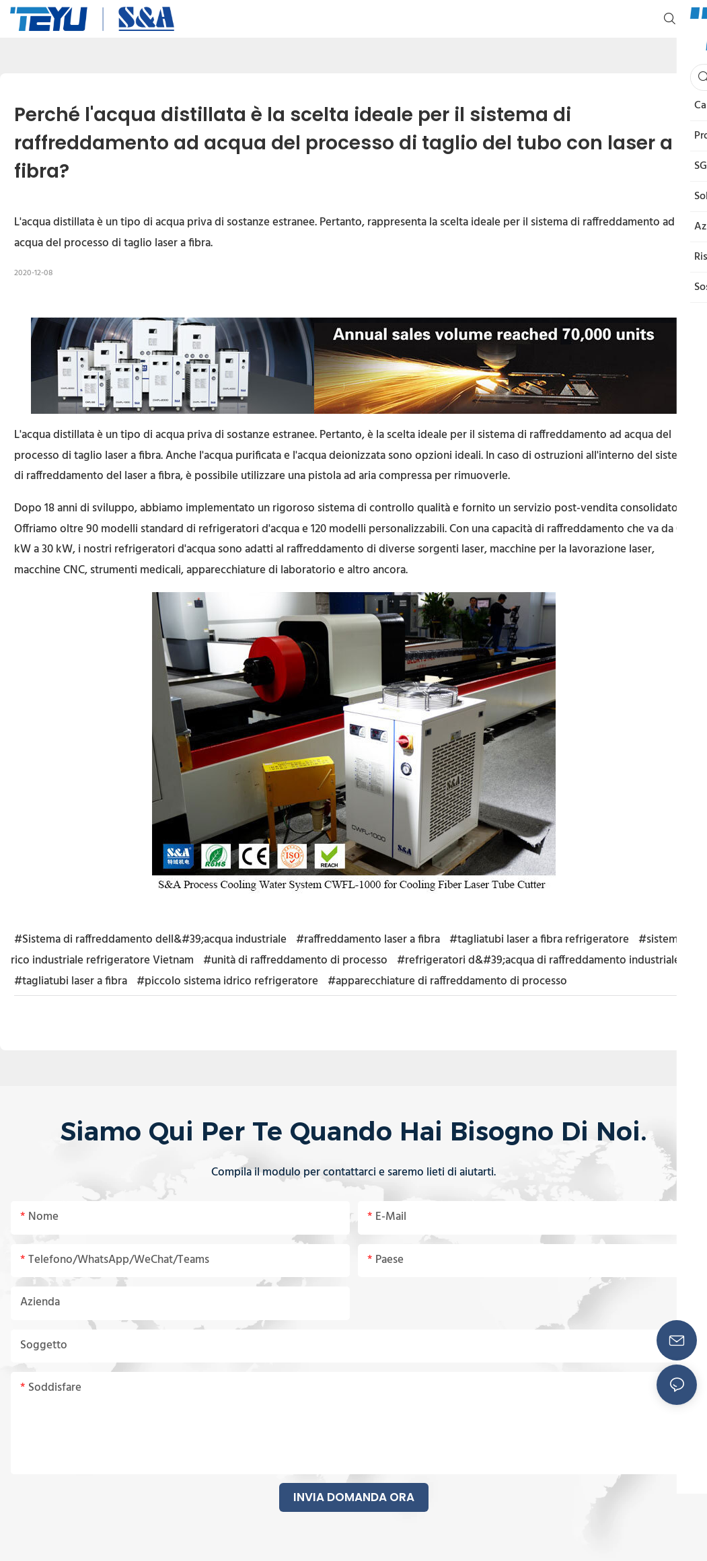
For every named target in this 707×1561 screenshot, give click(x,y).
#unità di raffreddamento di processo (295, 960)
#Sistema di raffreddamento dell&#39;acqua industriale (150, 940)
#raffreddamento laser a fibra (368, 940)
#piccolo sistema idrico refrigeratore (227, 981)
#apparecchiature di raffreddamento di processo (447, 981)
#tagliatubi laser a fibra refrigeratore (539, 940)
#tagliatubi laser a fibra (70, 981)
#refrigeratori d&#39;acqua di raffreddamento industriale (538, 960)
